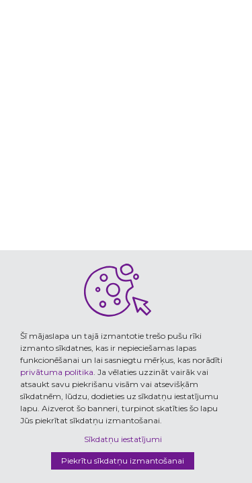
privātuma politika (56, 372)
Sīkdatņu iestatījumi (123, 439)
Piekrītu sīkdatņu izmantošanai (122, 460)
